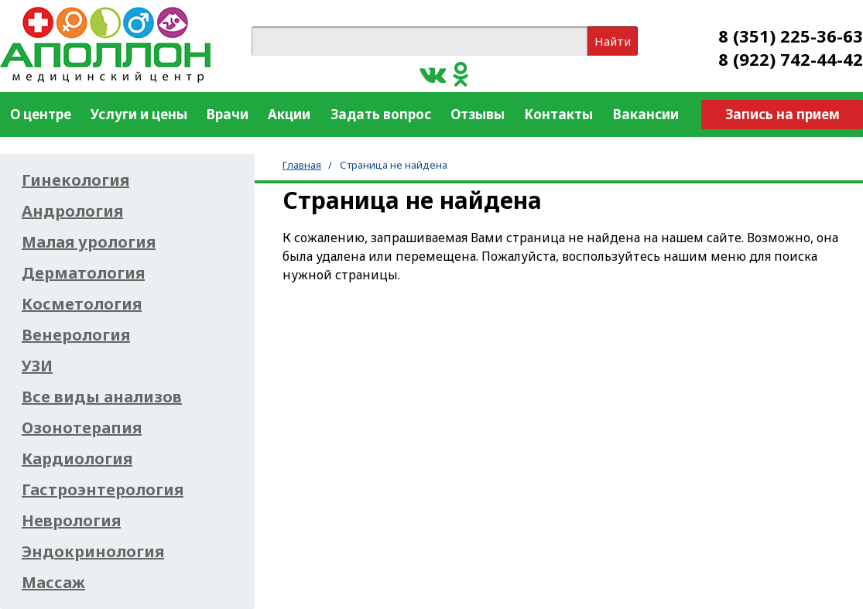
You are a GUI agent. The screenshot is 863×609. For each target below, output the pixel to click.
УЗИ (37, 366)
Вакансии (646, 114)
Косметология (82, 304)
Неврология (71, 521)
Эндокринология (93, 551)
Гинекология (75, 180)
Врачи (227, 114)
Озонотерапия (82, 428)
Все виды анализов (102, 397)
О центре (40, 114)
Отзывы (477, 114)
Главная (302, 165)
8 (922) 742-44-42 (790, 58)
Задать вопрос (380, 114)
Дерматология (83, 273)
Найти (612, 41)
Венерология (76, 335)
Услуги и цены (139, 114)
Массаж (53, 582)
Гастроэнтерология (102, 490)
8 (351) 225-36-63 (790, 35)
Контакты (558, 114)
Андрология (72, 211)
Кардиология (77, 459)
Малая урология (89, 242)
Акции (289, 114)
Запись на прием (782, 114)
